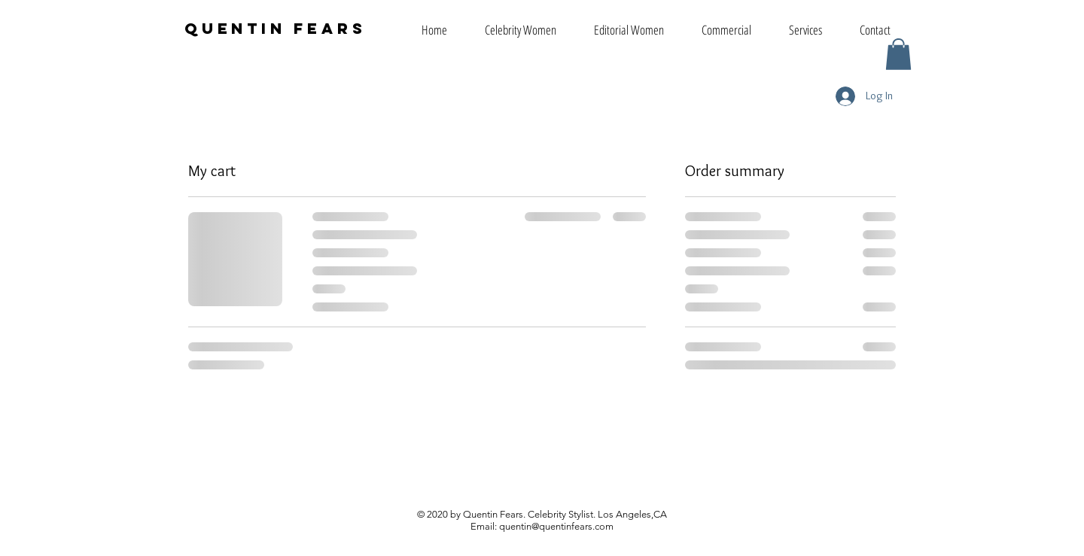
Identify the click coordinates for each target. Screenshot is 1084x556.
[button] (898, 54)
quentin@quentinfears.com (556, 526)
